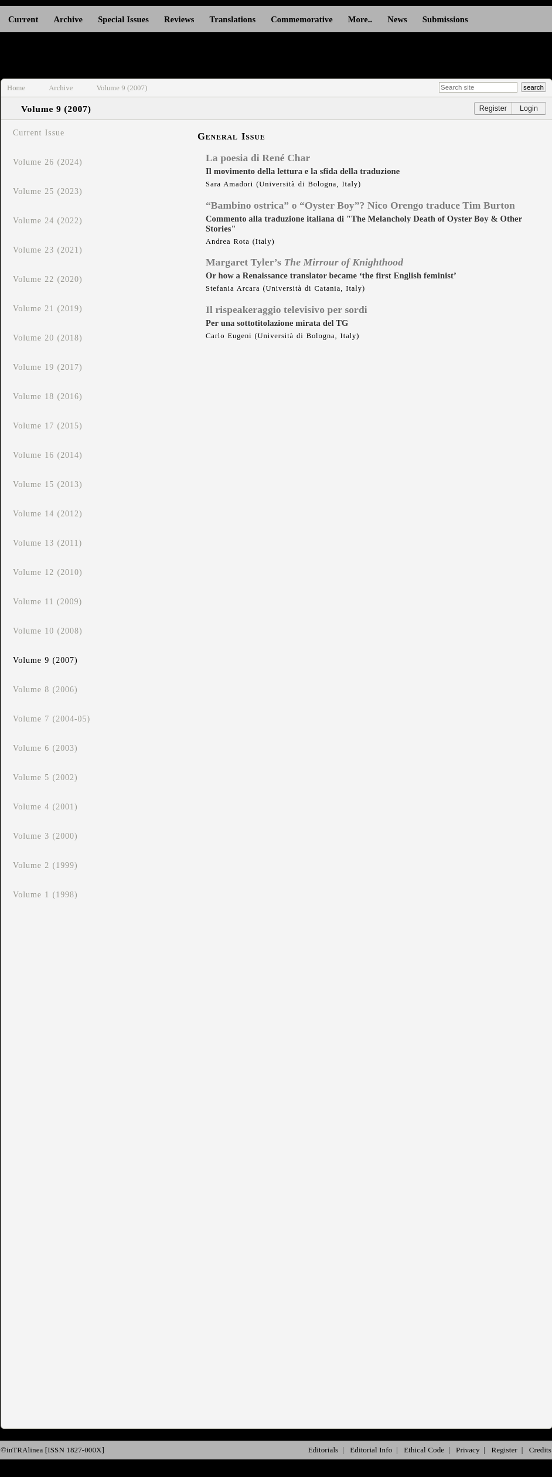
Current (23, 19)
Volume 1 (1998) (45, 894)
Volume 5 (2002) (45, 777)
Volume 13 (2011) (47, 543)
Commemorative (302, 19)
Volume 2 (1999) (45, 865)
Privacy (467, 1449)
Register (493, 108)
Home (16, 88)
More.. (360, 19)
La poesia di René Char (258, 158)
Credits (540, 1449)
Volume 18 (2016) (48, 396)
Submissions (445, 19)
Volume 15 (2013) (48, 484)
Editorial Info (371, 1449)
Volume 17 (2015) (48, 425)
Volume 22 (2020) (48, 279)
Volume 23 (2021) (48, 250)
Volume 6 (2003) (45, 748)
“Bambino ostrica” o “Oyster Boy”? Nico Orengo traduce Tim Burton (360, 205)
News (397, 19)
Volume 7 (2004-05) (51, 718)
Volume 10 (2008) (48, 631)
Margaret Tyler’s (304, 262)
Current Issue (38, 132)
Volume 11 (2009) (47, 601)
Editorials (323, 1449)
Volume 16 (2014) (48, 455)
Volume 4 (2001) (45, 806)
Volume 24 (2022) (48, 220)
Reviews (179, 19)
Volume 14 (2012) (48, 513)
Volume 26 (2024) (48, 162)
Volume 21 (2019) (48, 308)
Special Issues (123, 19)
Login (529, 108)
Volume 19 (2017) (48, 367)
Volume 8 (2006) (45, 689)
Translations (233, 19)
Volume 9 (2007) (121, 88)
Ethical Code (424, 1449)
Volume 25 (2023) (48, 191)
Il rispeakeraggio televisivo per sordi (286, 309)
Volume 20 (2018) (48, 337)
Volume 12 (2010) (48, 572)
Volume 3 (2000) (45, 836)
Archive (68, 19)
